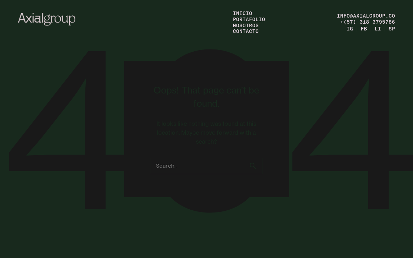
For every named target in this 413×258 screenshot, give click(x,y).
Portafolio (249, 19)
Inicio (242, 13)
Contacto (246, 31)
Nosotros (246, 25)
